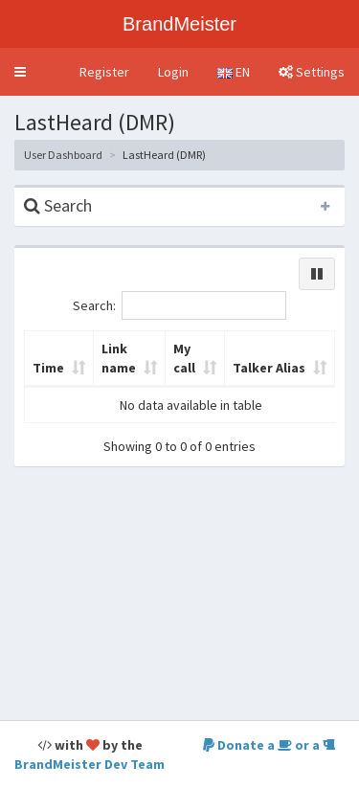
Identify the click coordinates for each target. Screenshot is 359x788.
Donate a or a (269, 745)
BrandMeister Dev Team (89, 764)
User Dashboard (63, 154)
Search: (179, 305)
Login (173, 71)
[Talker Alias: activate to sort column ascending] (280, 359)
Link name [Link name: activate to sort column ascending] (118, 358)
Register (104, 71)
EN (233, 71)
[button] (20, 72)
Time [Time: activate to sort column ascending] (48, 367)
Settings (312, 71)
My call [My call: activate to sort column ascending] (184, 358)
